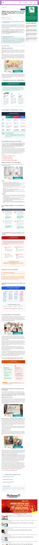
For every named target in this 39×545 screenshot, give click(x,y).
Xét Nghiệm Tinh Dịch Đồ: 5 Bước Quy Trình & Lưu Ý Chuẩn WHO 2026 (31, 39)
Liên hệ (35, 2)
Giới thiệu (31, 2)
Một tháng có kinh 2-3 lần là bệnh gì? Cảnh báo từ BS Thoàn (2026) (31, 30)
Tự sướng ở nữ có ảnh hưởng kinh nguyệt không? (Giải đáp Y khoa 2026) (31, 34)
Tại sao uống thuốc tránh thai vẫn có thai (7, 158)
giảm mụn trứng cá (9, 186)
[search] (11, 9)
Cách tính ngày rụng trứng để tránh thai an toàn (8, 155)
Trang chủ (20, 2)
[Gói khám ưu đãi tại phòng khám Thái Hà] (19, 505)
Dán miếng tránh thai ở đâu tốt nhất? (8, 479)
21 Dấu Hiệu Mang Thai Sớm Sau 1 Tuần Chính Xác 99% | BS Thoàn (20, 522)
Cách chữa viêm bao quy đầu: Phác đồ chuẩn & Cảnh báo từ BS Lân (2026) (31, 26)
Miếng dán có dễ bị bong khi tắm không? (8, 481)
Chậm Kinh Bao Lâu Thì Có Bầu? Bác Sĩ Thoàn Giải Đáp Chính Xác (20, 536)
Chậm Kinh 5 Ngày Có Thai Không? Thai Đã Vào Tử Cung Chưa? (20, 515)
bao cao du (17, 76)
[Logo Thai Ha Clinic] (3, 2)
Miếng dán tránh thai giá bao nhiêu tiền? (8, 476)
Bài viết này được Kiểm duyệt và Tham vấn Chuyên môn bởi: (13, 22)
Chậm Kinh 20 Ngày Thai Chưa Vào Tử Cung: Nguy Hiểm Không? (20, 543)
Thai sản (5, 7)
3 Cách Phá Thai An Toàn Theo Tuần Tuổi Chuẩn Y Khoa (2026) (20, 529)
